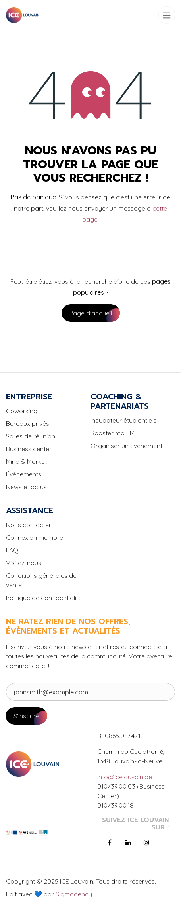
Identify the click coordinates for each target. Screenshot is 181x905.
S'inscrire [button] (26, 716)
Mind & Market (26, 461)
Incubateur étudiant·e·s (123, 420)
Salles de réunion (30, 436)
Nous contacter (28, 525)
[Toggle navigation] (166, 15)
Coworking (21, 411)
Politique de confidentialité (44, 597)
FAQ (12, 550)
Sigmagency (73, 894)
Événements (23, 474)
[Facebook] (109, 842)
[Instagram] (146, 842)
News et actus (26, 487)
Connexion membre (34, 537)
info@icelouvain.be (124, 777)
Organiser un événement (126, 446)
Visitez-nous (23, 563)
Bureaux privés (27, 423)
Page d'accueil (90, 313)
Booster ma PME (114, 433)
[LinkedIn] (128, 842)
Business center (29, 449)
